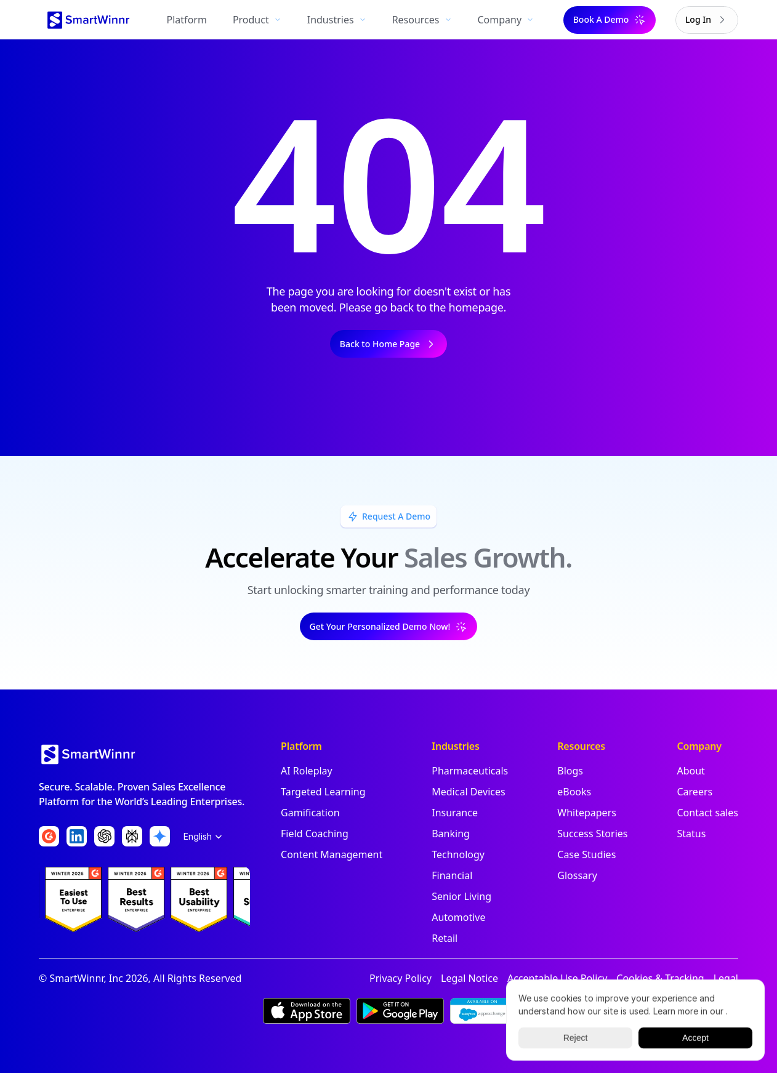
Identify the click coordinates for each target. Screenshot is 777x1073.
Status (691, 833)
